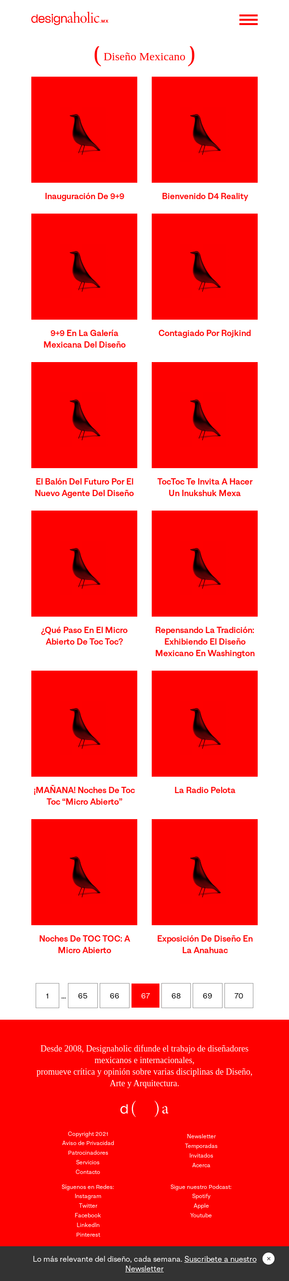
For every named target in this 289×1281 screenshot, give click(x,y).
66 (114, 995)
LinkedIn (88, 1224)
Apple (201, 1205)
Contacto (88, 1171)
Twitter (88, 1205)
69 (207, 995)
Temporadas (201, 1145)
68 (176, 995)
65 (83, 995)
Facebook (88, 1215)
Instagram (88, 1196)
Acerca (201, 1165)
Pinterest (88, 1234)
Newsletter (201, 1136)
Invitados (201, 1155)
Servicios (88, 1162)
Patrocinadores (88, 1152)
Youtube (201, 1215)
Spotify (201, 1196)
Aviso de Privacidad (88, 1142)
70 (239, 995)
